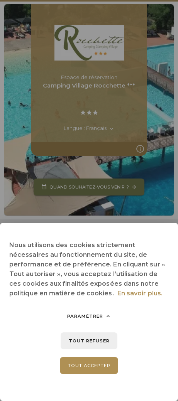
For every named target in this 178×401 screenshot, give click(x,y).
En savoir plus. (140, 293)
